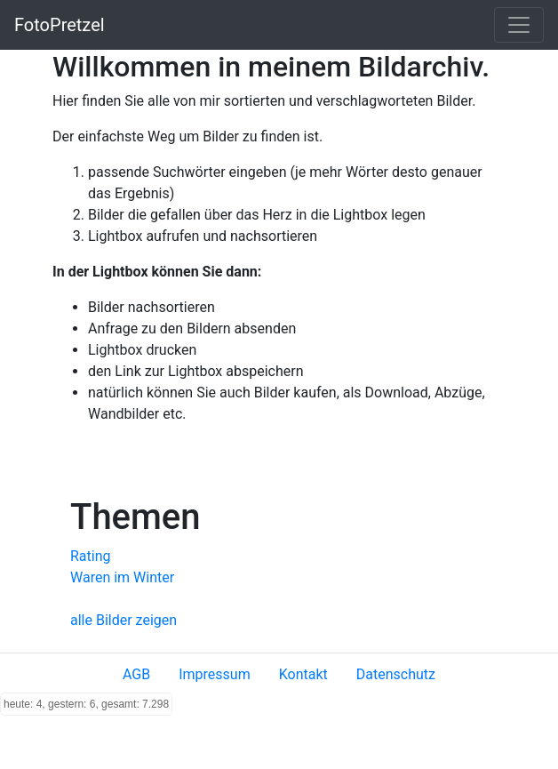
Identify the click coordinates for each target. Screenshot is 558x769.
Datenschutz (395, 674)
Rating (90, 556)
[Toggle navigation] (519, 25)
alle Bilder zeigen (123, 620)
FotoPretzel (59, 25)
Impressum (215, 674)
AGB (136, 674)
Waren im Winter (122, 577)
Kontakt (303, 674)
